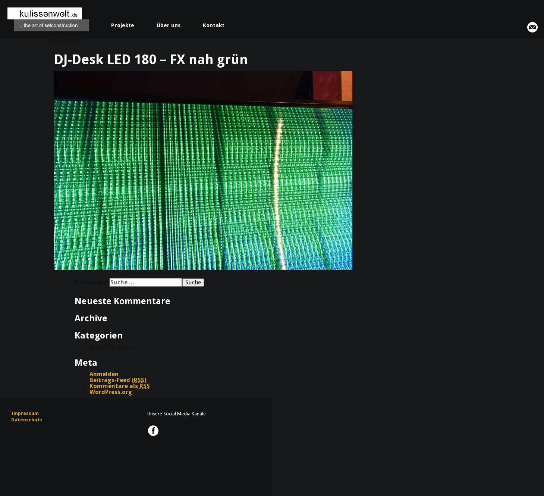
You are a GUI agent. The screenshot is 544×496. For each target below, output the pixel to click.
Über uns (168, 25)
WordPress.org (110, 392)
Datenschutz (27, 419)
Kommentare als (119, 386)
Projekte (122, 25)
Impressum (25, 413)
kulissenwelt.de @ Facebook (153, 431)
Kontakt (213, 25)
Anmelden (104, 374)
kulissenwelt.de (48, 19)
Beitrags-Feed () (118, 380)
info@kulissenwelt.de (532, 27)
